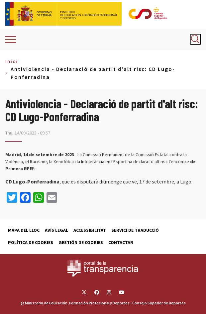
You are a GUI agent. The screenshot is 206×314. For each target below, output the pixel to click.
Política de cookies (30, 242)
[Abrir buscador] (195, 39)
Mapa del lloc (24, 230)
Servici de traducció (135, 230)
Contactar (120, 242)
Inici (11, 61)
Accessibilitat (89, 230)
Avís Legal (56, 230)
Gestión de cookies (80, 242)
